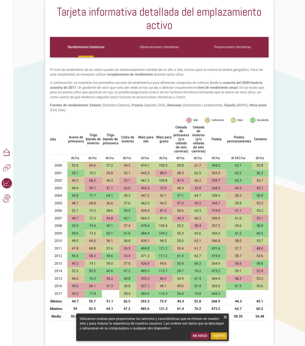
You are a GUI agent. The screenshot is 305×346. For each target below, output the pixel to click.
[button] (7, 153)
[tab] (86, 47)
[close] (225, 317)
